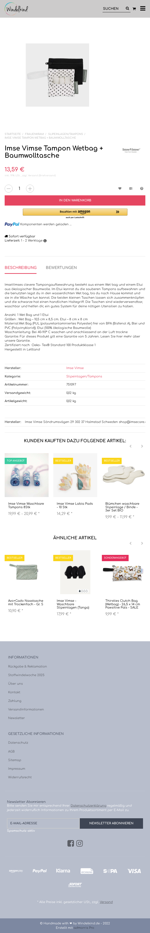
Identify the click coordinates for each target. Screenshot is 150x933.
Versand (33, 175)
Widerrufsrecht (20, 777)
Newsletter (16, 718)
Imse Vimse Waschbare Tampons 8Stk (26, 505)
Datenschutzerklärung (88, 805)
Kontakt (14, 692)
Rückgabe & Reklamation (27, 666)
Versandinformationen (26, 709)
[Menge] (19, 188)
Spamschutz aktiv (21, 830)
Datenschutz (18, 742)
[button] (75, 214)
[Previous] (130, 446)
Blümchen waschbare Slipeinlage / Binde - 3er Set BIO (122, 507)
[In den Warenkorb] (75, 200)
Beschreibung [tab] (21, 268)
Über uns (15, 683)
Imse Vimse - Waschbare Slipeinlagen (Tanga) (73, 604)
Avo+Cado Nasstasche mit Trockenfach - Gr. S (25, 602)
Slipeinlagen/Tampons (84, 376)
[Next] (142, 446)
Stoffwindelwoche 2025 (26, 675)
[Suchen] (113, 8)
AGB (11, 751)
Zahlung (14, 701)
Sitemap (14, 760)
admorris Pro (84, 928)
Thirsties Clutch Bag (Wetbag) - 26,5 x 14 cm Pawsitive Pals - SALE (122, 604)
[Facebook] (70, 843)
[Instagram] (79, 843)
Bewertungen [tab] (61, 268)
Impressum (16, 768)
